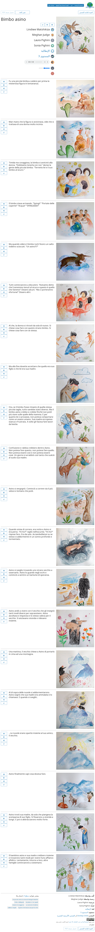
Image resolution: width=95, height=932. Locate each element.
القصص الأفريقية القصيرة (66, 916)
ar (42, 25)
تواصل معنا (51, 5)
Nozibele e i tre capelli (32, 902)
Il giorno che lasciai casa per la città (28, 907)
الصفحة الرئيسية (79, 5)
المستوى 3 (44, 56)
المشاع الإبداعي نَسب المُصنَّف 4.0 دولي (79, 922)
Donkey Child (82, 916)
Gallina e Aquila (12, 907)
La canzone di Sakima (32, 905)
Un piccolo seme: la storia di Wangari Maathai (25, 899)
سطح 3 (26, 896)
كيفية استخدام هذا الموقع (62, 5)
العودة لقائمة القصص (86, 12)
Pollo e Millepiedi (19, 902)
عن (71, 5)
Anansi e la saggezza (18, 905)
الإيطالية (45, 50)
